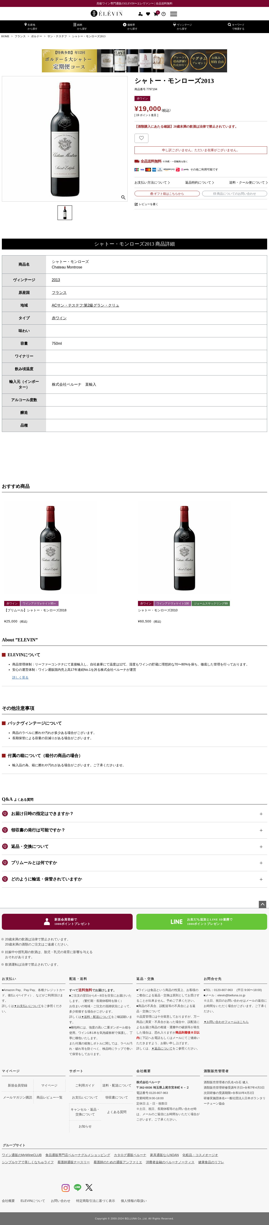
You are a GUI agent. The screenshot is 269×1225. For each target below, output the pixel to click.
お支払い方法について (150, 182)
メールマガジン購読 (17, 1097)
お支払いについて (85, 1097)
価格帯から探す (130, 26)
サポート (76, 1071)
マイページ (11, 1071)
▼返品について (161, 1048)
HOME (5, 36)
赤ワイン (59, 318)
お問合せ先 (213, 979)
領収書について (116, 1097)
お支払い (9, 979)
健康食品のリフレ (211, 1162)
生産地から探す (31, 26)
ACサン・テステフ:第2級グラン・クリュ (85, 305)
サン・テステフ (57, 36)
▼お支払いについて (27, 1006)
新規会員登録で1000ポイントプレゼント (67, 922)
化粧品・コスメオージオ (200, 1155)
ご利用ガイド (85, 1085)
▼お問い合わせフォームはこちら (226, 1022)
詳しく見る (20, 677)
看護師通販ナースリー (73, 1162)
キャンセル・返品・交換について (85, 1112)
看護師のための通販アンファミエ (118, 1162)
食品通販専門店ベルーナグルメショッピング (77, 1155)
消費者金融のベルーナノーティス (170, 1162)
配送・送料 (78, 979)
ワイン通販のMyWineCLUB (22, 1155)
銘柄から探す (80, 26)
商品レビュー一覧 (50, 1097)
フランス (20, 36)
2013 (56, 280)
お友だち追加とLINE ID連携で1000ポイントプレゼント (202, 922)
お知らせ (85, 1126)
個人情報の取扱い (134, 1201)
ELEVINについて (33, 1201)
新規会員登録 (17, 1085)
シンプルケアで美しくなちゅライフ (28, 1162)
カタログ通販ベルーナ (130, 1155)
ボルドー (36, 36)
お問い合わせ (60, 1201)
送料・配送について (116, 1085)
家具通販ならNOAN (164, 1155)
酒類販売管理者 (216, 1071)
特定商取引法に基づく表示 (95, 1201)
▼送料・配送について (96, 1017)
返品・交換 (145, 979)
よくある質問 (116, 1112)
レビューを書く (148, 204)
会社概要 (143, 1071)
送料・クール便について (247, 182)
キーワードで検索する (236, 26)
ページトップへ (262, 904)
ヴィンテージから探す (182, 26)
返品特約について (198, 182)
